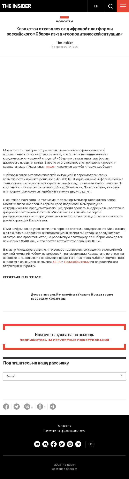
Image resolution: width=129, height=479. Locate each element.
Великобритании (77, 262)
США (57, 262)
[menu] (123, 6)
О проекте (64, 425)
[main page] (17, 6)
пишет (51, 166)
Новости (64, 21)
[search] (110, 6)
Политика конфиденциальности (64, 430)
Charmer (71, 468)
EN (96, 6)
